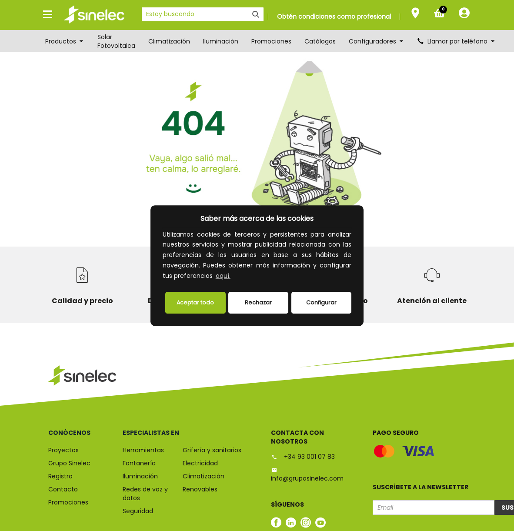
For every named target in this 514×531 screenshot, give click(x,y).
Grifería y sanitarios (212, 450)
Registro (60, 476)
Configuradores (376, 41)
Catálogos (320, 41)
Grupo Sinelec (69, 463)
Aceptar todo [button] (195, 302)
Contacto (63, 489)
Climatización (169, 41)
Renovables (200, 489)
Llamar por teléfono (456, 41)
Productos (64, 41)
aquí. (223, 275)
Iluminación (220, 41)
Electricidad (200, 463)
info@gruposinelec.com (307, 475)
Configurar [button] (321, 302)
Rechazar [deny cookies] (258, 302)
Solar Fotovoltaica (116, 41)
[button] (235, 276)
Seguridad (138, 511)
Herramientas (143, 450)
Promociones (271, 41)
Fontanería (139, 463)
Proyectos (63, 450)
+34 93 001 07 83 (303, 456)
